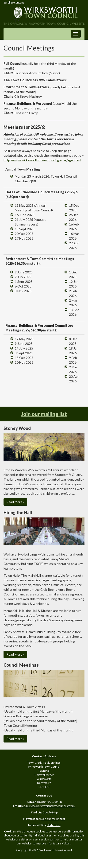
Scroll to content (14, 2)
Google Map (49, 812)
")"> (44, 16)
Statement (54, 825)
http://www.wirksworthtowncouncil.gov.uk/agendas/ (42, 160)
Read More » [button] (15, 502)
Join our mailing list (44, 414)
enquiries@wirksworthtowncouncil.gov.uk (48, 806)
